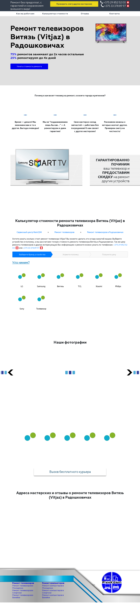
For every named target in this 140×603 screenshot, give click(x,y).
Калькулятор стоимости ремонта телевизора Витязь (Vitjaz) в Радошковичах (70, 222)
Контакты (114, 14)
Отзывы (85, 14)
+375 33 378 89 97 (115, 5)
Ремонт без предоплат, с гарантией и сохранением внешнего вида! (26, 6)
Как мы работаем (25, 14)
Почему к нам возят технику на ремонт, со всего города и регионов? (70, 95)
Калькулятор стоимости (55, 14)
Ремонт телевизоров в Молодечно (22, 587)
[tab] (22, 277)
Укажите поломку (71, 254)
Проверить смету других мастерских (74, 4)
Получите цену (109, 254)
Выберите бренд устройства (32, 254)
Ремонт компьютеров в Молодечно (53, 587)
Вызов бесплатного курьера (70, 472)
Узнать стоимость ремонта (29, 66)
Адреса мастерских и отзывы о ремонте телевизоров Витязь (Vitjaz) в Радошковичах (70, 495)
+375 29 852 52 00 (115, 2)
